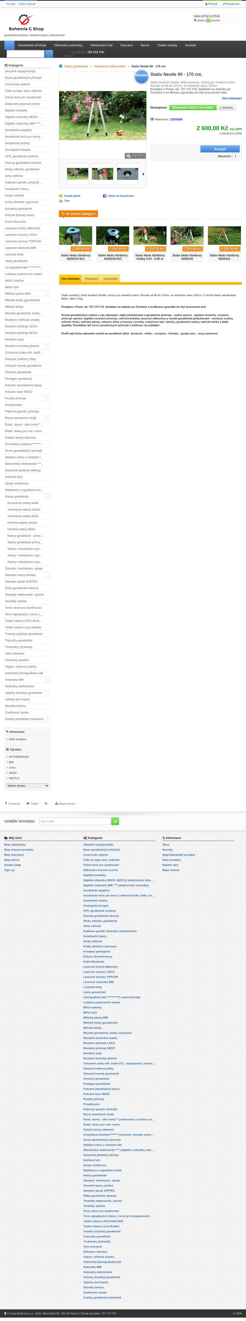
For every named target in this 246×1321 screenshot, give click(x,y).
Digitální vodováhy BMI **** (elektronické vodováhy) (28, 123)
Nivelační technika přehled (22, 346)
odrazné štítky (110, 322)
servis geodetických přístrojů (110, 325)
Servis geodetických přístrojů (23, 450)
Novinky (167, 853)
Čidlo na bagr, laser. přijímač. (24, 91)
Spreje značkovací (17, 483)
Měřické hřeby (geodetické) (22, 300)
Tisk (67, 200)
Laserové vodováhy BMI (20, 248)
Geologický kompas (18, 149)
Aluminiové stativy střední (24, 509)
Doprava (126, 45)
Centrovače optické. (18, 84)
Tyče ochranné (14, 653)
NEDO (13, 776)
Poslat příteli (72, 195)
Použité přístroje (15, 398)
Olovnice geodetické (18, 372)
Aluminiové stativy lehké (23, 503)
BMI (11, 766)
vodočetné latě (154, 322)
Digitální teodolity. (16, 110)
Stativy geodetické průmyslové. (28, 542)
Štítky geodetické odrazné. (22, 588)
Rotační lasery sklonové (20, 437)
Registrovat (232, 3)
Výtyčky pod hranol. (18, 699)
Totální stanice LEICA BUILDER (25, 621)
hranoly (127, 322)
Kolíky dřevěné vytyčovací (22, 202)
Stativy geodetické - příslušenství (29, 536)
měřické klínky (210, 322)
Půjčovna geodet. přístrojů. (22, 411)
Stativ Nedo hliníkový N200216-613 (112, 257)
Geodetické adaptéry (18, 130)
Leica (12, 771)
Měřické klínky (14, 306)
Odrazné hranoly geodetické (23, 365)
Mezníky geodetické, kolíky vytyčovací (28, 313)
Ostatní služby (167, 45)
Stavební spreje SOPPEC (21, 581)
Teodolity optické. (16, 601)
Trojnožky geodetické (18, 640)
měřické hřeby (70, 322)
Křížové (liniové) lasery (19, 215)
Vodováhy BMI (14, 679)
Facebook (14, 811)
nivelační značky (222, 318)
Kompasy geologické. (19, 208)
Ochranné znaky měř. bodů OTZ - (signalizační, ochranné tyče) (28, 352)
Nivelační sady (14, 339)
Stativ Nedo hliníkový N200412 (224, 257)
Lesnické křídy (14, 254)
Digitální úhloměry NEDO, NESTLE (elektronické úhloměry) (28, 117)
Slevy (165, 847)
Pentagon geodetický (18, 378)
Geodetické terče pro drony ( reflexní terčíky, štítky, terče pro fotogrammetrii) (28, 136)
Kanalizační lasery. (17, 189)
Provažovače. (14, 405)
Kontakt (10, 3)
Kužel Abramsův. (16, 221)
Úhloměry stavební (17, 660)
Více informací (232, 98)
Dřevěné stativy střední (22, 522)
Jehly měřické (14, 176)
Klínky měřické (14, 195)
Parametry (93, 278)
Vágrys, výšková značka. (21, 666)
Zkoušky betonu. (15, 706)
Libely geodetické (16, 261)
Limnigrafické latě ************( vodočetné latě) (28, 267)
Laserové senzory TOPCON (23, 241)
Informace (16, 731)
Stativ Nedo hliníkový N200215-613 (75, 257)
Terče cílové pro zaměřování (23, 607)
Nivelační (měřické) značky (22, 320)
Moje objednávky (15, 847)
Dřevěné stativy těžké (21, 529)
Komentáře (113, 278)
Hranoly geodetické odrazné (23, 163)
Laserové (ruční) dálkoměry (22, 228)
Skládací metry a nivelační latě (25, 457)
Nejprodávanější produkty (178, 858)
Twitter (34, 811)
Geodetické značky (17, 143)
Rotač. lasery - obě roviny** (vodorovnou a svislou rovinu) (28, 424)
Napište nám (170, 868)
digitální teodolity (205, 315)
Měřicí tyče (12, 287)
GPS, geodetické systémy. (22, 156)
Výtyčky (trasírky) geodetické (23, 693)
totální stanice (182, 315)
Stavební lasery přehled (20, 575)
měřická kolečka (129, 318)
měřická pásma (90, 322)
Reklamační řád (101, 45)
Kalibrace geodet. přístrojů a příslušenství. (28, 182)
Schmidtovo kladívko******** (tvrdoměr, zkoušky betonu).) (28, 444)
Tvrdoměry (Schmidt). (19, 647)
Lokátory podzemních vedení (23, 274)
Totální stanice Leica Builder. (23, 627)
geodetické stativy (187, 322)
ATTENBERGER (19, 760)
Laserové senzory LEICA (21, 235)
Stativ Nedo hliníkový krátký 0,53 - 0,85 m (150, 257)
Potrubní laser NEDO (18, 392)
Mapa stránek (27, 3)
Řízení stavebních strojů (20, 418)
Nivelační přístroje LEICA (21, 326)
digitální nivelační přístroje (100, 318)
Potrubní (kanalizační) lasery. (24, 385)
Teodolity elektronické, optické (24, 594)
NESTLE (14, 782)
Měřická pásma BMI (18, 293)
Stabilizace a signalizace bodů (24, 490)
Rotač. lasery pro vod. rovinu (23, 431)
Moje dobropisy (14, 858)
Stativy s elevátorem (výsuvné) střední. (29, 555)
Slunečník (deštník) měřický (23, 470)
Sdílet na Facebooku (121, 195)
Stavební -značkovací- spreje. (24, 568)
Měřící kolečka (14, 280)
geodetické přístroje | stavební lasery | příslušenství (34, 24)
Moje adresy (12, 863)
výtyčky (170, 322)
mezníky (138, 322)
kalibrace (137, 325)
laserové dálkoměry (153, 318)
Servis (144, 45)
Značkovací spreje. (17, 712)
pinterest (211, 333)
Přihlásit (213, 3)
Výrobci (15, 753)
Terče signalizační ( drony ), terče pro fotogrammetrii (28, 614)
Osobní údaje (12, 868)
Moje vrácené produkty (18, 853)
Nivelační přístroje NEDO (21, 333)
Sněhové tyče (14, 477)
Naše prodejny (17, 738)
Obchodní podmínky (68, 45)
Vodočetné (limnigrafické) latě (24, 673)
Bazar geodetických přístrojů (23, 77)
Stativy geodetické (17, 496)
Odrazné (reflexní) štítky (20, 359)
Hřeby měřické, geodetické (22, 169)
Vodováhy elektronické (19, 686)
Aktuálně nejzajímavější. (20, 71)
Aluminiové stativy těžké (23, 516)
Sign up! (9, 873)
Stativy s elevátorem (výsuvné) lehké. (29, 549)
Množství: (194, 149)
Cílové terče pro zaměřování (23, 97)
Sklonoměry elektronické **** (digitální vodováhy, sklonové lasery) (28, 464)
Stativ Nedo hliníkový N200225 (187, 257)
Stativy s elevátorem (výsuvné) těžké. (29, 562)
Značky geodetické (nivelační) (24, 719)
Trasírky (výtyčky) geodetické (24, 634)
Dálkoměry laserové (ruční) (22, 104)
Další (144, 173)
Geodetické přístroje (32, 45)
